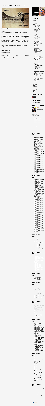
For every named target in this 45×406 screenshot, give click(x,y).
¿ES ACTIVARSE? (37, 76)
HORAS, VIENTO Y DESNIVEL (37, 52)
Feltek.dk (36, 123)
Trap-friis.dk (36, 126)
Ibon (38, 107)
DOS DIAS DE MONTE (38, 39)
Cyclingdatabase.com (38, 125)
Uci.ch (35, 120)
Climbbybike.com (37, 128)
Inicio (17, 55)
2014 (34, 24)
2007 (34, 89)
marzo (35, 36)
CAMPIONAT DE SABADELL (37, 68)
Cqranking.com (37, 122)
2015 (34, 23)
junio (35, 32)
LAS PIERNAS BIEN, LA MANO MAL (38, 66)
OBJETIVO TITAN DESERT (14, 5)
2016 (34, 21)
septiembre (36, 29)
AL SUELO (36, 74)
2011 (34, 84)
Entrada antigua (27, 55)
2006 (34, 90)
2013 (34, 81)
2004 (34, 91)
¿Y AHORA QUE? (37, 75)
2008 (34, 87)
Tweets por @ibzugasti (36, 102)
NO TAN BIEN (36, 48)
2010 (34, 85)
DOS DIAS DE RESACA (38, 78)
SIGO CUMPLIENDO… (38, 46)
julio (35, 31)
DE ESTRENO (36, 45)
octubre (35, 28)
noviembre (36, 26)
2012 (34, 83)
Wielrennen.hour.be (38, 127)
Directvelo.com (37, 118)
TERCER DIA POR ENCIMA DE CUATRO (38, 57)
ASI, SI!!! (35, 55)
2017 (34, 20)
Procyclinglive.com (37, 119)
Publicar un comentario (5, 52)
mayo (35, 34)
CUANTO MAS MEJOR (38, 50)
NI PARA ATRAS (37, 60)
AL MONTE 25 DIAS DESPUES (38, 44)
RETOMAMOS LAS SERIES (37, 42)
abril (35, 35)
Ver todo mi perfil (40, 109)
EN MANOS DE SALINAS (39, 73)
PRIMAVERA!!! (37, 49)
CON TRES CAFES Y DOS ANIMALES (39, 59)
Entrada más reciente (5, 55)
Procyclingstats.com (38, 121)
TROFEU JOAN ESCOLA (39, 69)
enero (35, 80)
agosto (35, 30)
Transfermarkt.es (37, 129)
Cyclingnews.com (37, 117)
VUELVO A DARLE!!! (38, 53)
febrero (35, 79)
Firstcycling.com (37, 124)
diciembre (36, 25)
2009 (34, 86)
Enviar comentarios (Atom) (12, 57)
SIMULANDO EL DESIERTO (37, 38)
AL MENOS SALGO (37, 62)
